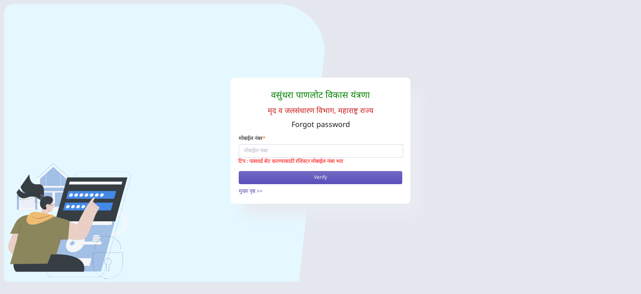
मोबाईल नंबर (252, 138)
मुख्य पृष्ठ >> (250, 191)
